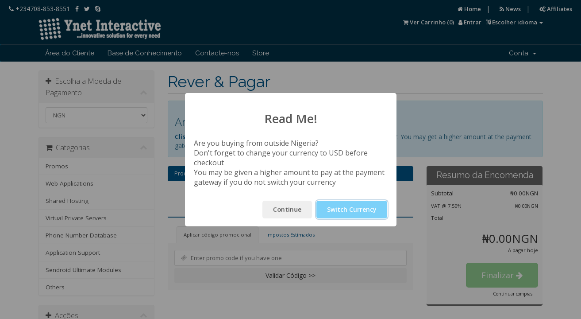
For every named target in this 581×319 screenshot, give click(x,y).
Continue (287, 209)
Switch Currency (352, 209)
